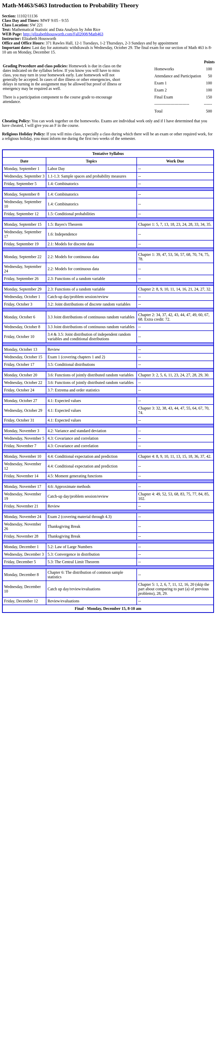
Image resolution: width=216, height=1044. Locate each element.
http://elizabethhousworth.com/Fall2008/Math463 (63, 34)
